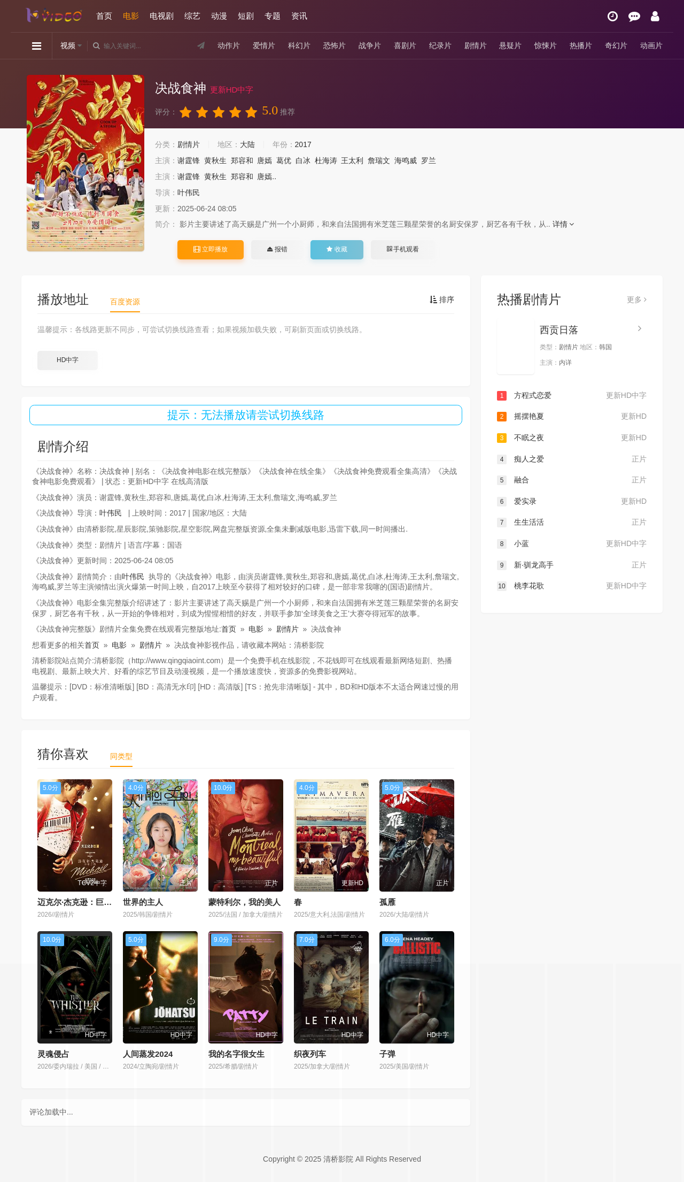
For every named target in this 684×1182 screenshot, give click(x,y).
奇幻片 (616, 45)
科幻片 (299, 45)
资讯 (299, 15)
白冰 (303, 160)
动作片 (228, 45)
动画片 (651, 45)
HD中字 (68, 360)
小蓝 (572, 544)
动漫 (219, 15)
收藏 (337, 249)
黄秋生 (215, 160)
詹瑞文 (379, 160)
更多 (637, 299)
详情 (563, 224)
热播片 (581, 45)
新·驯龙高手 (572, 565)
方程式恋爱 (572, 395)
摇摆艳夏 (572, 416)
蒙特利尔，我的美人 (244, 902)
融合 (572, 480)
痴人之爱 (572, 459)
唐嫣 (264, 160)
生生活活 (572, 522)
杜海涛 (326, 160)
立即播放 (210, 249)
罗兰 (428, 160)
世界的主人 (143, 902)
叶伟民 (188, 192)
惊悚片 (545, 45)
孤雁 (387, 902)
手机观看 (403, 249)
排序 (442, 299)
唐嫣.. (266, 176)
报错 (277, 249)
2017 (303, 144)
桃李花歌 (572, 586)
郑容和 (242, 160)
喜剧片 (405, 45)
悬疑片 (510, 45)
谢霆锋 (188, 160)
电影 (131, 15)
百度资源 (125, 301)
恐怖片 (334, 45)
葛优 (283, 160)
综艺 (192, 15)
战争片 (370, 45)
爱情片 (264, 45)
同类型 (121, 756)
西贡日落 (559, 330)
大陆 (247, 144)
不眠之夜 (572, 438)
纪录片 (440, 45)
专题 (273, 15)
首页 (104, 15)
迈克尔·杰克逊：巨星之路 (82, 902)
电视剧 (162, 15)
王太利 (352, 160)
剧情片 (475, 45)
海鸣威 (405, 160)
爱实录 (572, 501)
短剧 (246, 15)
